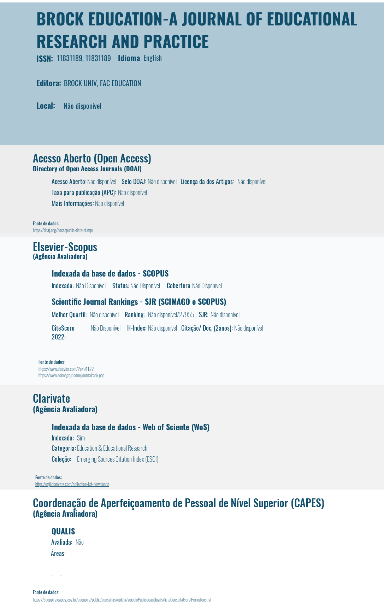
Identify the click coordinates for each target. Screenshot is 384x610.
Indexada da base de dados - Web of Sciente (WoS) (130, 426)
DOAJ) (134, 168)
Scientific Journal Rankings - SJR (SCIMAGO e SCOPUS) (139, 301)
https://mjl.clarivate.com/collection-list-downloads (72, 483)
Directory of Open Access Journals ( (79, 168)
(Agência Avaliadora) (60, 256)
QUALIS (63, 531)
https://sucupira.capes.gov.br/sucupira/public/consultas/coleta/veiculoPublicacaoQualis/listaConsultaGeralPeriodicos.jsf (122, 599)
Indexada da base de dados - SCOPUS (110, 273)
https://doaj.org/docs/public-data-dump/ (63, 229)
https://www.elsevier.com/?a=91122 (66, 368)
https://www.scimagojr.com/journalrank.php (71, 375)
